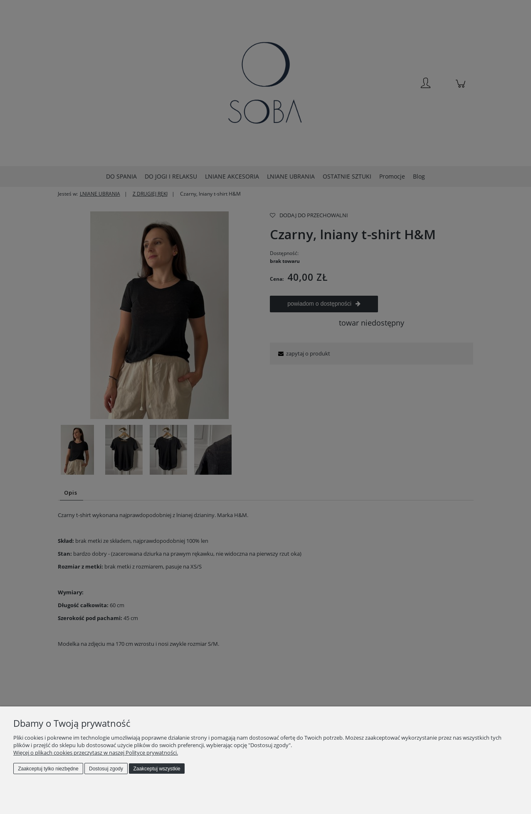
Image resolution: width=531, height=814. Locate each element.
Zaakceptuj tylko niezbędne (48, 769)
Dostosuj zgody (106, 769)
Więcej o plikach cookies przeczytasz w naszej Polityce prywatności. (95, 752)
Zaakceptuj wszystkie (156, 769)
